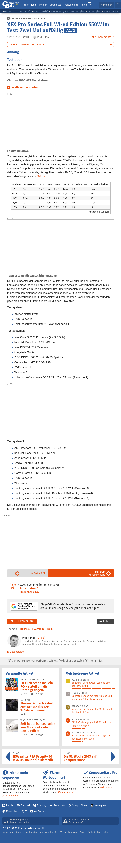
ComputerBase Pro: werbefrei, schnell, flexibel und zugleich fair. (55, 661)
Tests (33, 4)
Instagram (100, 805)
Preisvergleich (71, 4)
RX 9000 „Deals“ (40, 11)
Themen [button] (43, 4)
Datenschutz (103, 832)
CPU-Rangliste (94, 11)
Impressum (7, 832)
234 (24, 734)
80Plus (41, 176)
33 (23, 714)
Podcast (7, 11)
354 (24, 693)
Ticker (25, 4)
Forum (84, 4)
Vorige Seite (14, 573)
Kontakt (20, 832)
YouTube (39, 811)
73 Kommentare (97, 573)
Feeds (9, 805)
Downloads (55, 4)
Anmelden (106, 4)
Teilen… (107, 621)
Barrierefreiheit (87, 832)
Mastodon (12, 811)
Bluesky (41, 805)
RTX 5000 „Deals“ (22, 11)
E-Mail (41, 637)
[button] (118, 5)
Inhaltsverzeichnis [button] (27, 44)
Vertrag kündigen (69, 832)
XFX (50, 629)
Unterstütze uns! (111, 11)
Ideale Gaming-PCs (59, 11)
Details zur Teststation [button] (24, 87)
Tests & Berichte (21, 18)
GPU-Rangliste (78, 11)
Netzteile (39, 18)
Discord (25, 805)
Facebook (59, 805)
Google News (79, 805)
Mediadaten (32, 832)
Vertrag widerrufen (49, 832)
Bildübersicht (15, 651)
